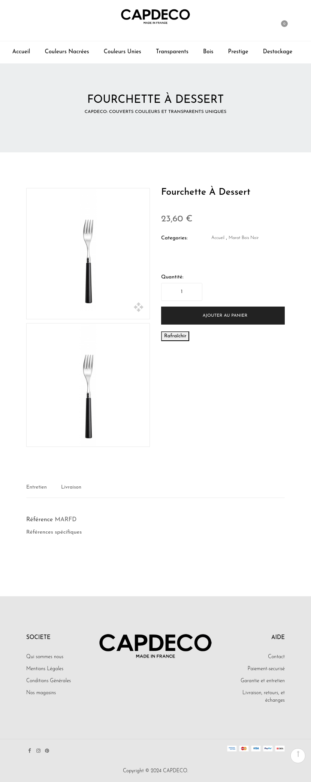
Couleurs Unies (122, 52)
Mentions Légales (44, 668)
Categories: (174, 238)
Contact (276, 656)
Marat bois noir (244, 238)
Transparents (172, 52)
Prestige (238, 52)
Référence (39, 520)
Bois (208, 52)
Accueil (21, 52)
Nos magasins (41, 692)
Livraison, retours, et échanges (263, 696)
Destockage (277, 52)
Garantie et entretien (263, 680)
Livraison (71, 487)
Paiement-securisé (266, 668)
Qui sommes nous (44, 656)
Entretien (36, 487)
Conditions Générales (48, 680)
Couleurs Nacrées (67, 52)
